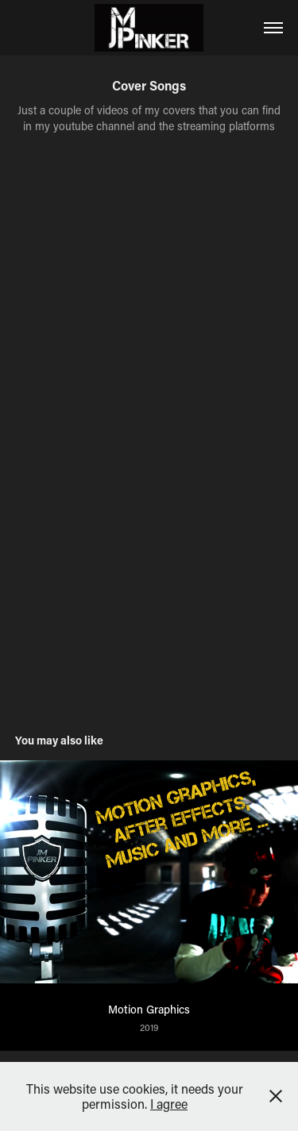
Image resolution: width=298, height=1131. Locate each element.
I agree (169, 1103)
